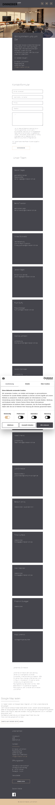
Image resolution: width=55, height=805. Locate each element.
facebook (14, 794)
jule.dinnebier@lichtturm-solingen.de (26, 475)
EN (47, 3)
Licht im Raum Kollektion (22, 243)
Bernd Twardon (20, 203)
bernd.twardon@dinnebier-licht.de (25, 210)
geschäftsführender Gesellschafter (20, 176)
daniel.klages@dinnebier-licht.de (24, 179)
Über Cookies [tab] (45, 384)
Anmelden (21, 781)
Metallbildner (18, 540)
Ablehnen (10, 425)
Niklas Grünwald (20, 236)
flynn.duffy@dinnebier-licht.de (24, 310)
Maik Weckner (19, 568)
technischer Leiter (20, 208)
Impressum (16, 736)
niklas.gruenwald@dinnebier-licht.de (26, 245)
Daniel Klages (19, 170)
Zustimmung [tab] (9, 384)
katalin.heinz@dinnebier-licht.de (24, 442)
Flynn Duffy (18, 303)
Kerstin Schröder (20, 369)
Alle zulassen (44, 425)
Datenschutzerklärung (30, 128)
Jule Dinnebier (19, 469)
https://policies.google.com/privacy (12, 717)
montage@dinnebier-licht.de (23, 542)
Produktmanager (19, 308)
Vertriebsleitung (19, 241)
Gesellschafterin (19, 474)
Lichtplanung (18, 341)
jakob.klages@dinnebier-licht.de (24, 276)
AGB (13, 738)
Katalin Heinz (19, 435)
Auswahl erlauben (27, 425)
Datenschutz (16, 740)
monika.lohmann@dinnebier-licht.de (26, 343)
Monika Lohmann (20, 336)
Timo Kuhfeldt (19, 535)
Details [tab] (27, 384)
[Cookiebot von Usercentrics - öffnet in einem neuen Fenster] (45, 378)
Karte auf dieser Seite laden (10, 721)
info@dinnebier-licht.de (21, 67)
